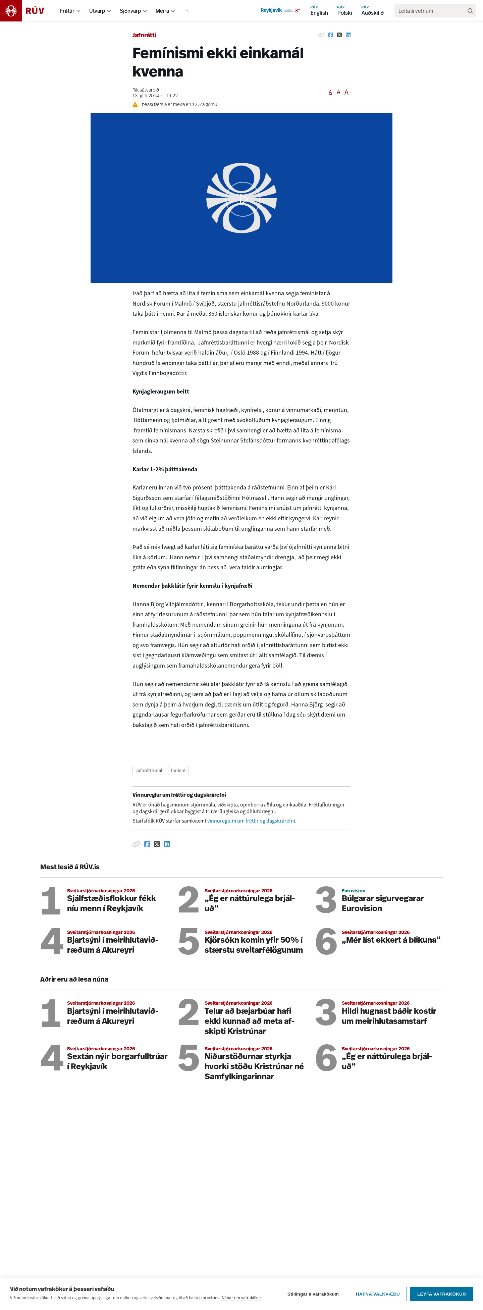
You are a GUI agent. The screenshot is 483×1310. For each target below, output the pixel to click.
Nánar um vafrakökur (241, 1298)
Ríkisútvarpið (145, 90)
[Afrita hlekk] (321, 35)
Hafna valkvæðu (378, 1294)
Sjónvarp (130, 10)
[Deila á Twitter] (339, 35)
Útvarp (97, 10)
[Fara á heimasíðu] (28, 10)
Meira (162, 10)
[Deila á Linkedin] (348, 35)
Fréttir (67, 10)
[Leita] (470, 10)
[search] (432, 11)
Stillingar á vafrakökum (313, 1294)
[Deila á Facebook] (330, 35)
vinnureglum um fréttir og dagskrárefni (251, 820)
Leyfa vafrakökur (441, 1294)
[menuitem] (78, 10)
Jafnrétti (144, 36)
